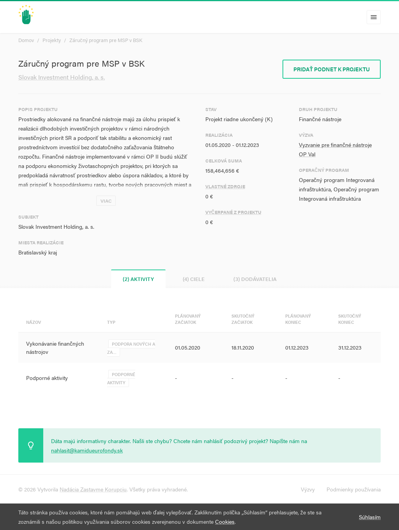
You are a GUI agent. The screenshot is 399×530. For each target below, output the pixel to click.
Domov (26, 40)
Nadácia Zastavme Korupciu (93, 489)
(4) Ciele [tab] (194, 279)
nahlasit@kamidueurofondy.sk (87, 450)
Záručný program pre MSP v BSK (105, 40)
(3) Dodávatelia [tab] (255, 279)
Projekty (51, 40)
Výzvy (308, 489)
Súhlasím (370, 517)
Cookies (225, 521)
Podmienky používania (354, 489)
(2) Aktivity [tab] (138, 279)
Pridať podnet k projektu (331, 69)
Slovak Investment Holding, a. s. (61, 76)
